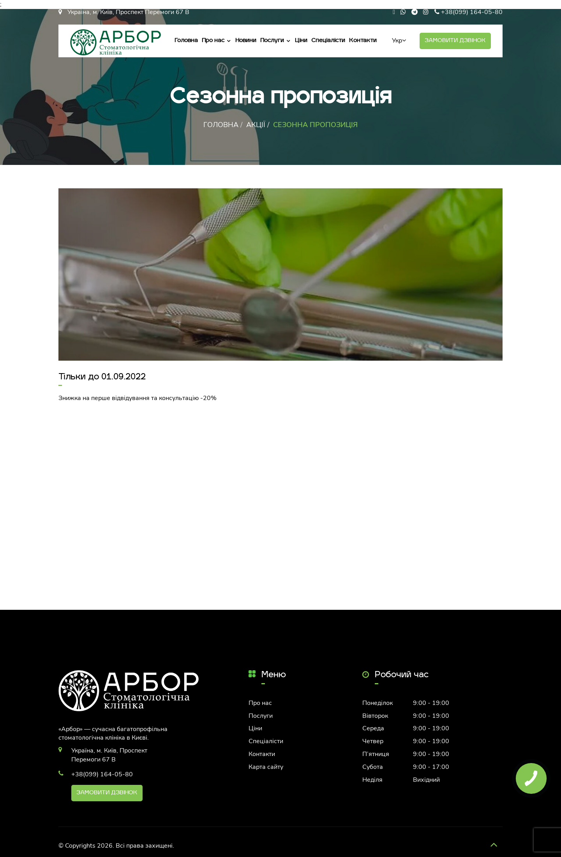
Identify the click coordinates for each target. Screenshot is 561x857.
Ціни (301, 41)
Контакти (363, 41)
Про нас (213, 41)
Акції (255, 124)
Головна (186, 41)
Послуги (272, 41)
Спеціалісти (328, 41)
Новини (245, 41)
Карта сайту (266, 767)
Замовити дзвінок (455, 41)
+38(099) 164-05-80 (472, 12)
